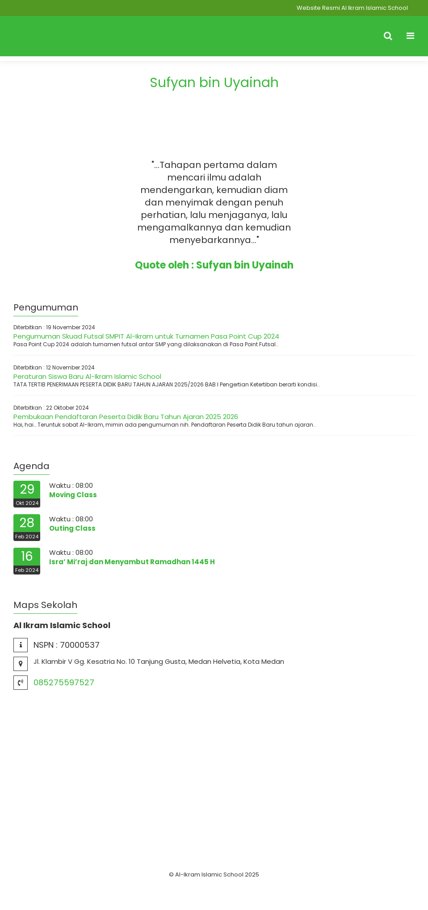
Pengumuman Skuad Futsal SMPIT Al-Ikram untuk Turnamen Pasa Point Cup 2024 (146, 336)
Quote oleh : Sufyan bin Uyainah (214, 265)
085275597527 (64, 682)
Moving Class (73, 494)
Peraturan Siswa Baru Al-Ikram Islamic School (87, 376)
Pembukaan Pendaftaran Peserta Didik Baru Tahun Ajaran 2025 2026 (125, 416)
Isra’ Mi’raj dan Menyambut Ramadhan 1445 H (132, 561)
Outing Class (72, 528)
